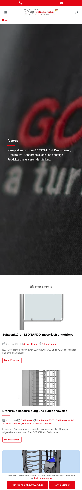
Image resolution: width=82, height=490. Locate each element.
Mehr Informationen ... (44, 478)
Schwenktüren (30, 344)
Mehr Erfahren (12, 360)
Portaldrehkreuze (43, 423)
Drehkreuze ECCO (45, 420)
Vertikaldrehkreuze (11, 423)
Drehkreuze (26, 420)
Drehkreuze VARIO (65, 420)
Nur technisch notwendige (27, 484)
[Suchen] (76, 12)
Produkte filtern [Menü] (41, 286)
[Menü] (5, 12)
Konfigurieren (62, 484)
